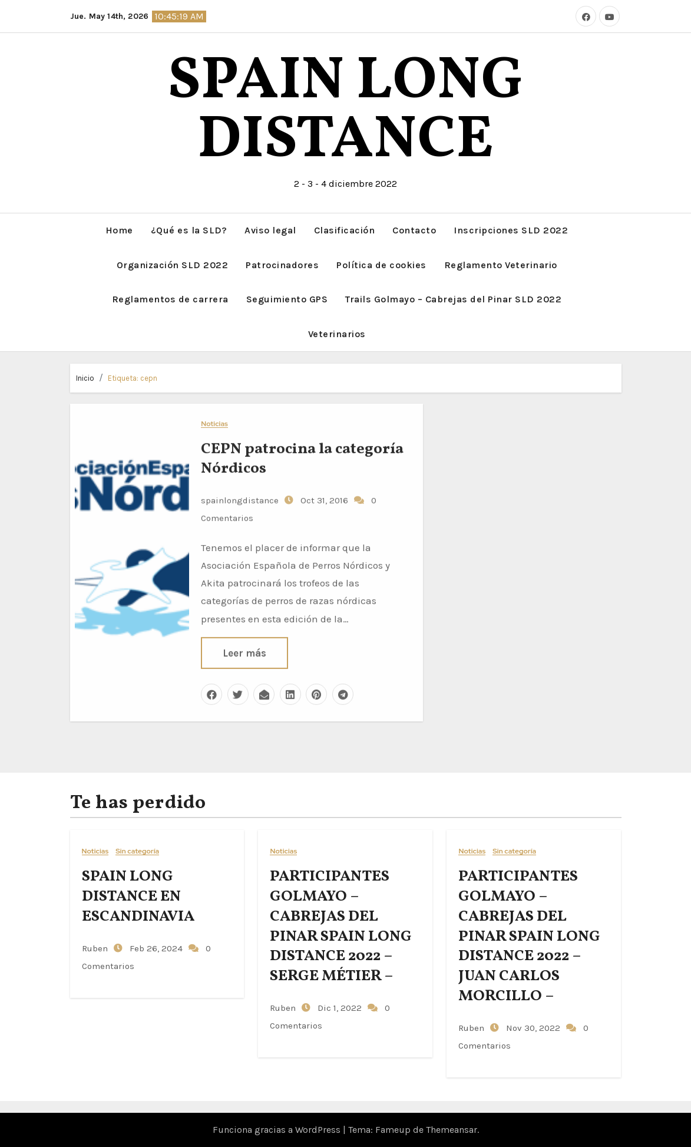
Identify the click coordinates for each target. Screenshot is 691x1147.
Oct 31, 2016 (323, 499)
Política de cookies (381, 264)
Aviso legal (270, 230)
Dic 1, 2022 (338, 1008)
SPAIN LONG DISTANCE (345, 112)
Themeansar (451, 1129)
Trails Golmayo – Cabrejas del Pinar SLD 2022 (453, 299)
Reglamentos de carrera (170, 299)
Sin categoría (137, 851)
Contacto (414, 230)
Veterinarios (337, 333)
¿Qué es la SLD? (189, 230)
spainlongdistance (240, 499)
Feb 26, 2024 (155, 947)
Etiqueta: (132, 378)
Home (119, 230)
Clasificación (344, 230)
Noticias (214, 423)
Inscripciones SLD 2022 (511, 230)
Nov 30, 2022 (532, 1028)
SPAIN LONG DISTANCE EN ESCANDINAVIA (138, 896)
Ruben (95, 947)
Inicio (85, 378)
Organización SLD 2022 (173, 264)
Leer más (244, 652)
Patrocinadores (282, 264)
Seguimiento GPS (287, 299)
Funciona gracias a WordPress (278, 1129)
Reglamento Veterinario (500, 264)
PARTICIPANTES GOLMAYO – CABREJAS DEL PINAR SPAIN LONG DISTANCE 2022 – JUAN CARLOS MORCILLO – (529, 936)
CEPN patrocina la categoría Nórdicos (302, 458)
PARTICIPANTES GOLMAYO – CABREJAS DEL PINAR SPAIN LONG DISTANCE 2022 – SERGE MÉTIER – (341, 926)
